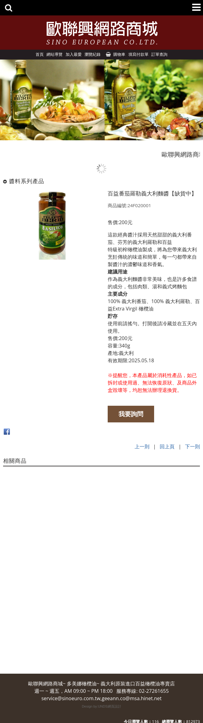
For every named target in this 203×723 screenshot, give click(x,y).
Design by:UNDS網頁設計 (101, 706)
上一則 (142, 446)
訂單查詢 (159, 54)
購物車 (119, 54)
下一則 (192, 446)
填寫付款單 (138, 54)
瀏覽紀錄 (92, 54)
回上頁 (167, 446)
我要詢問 (131, 414)
